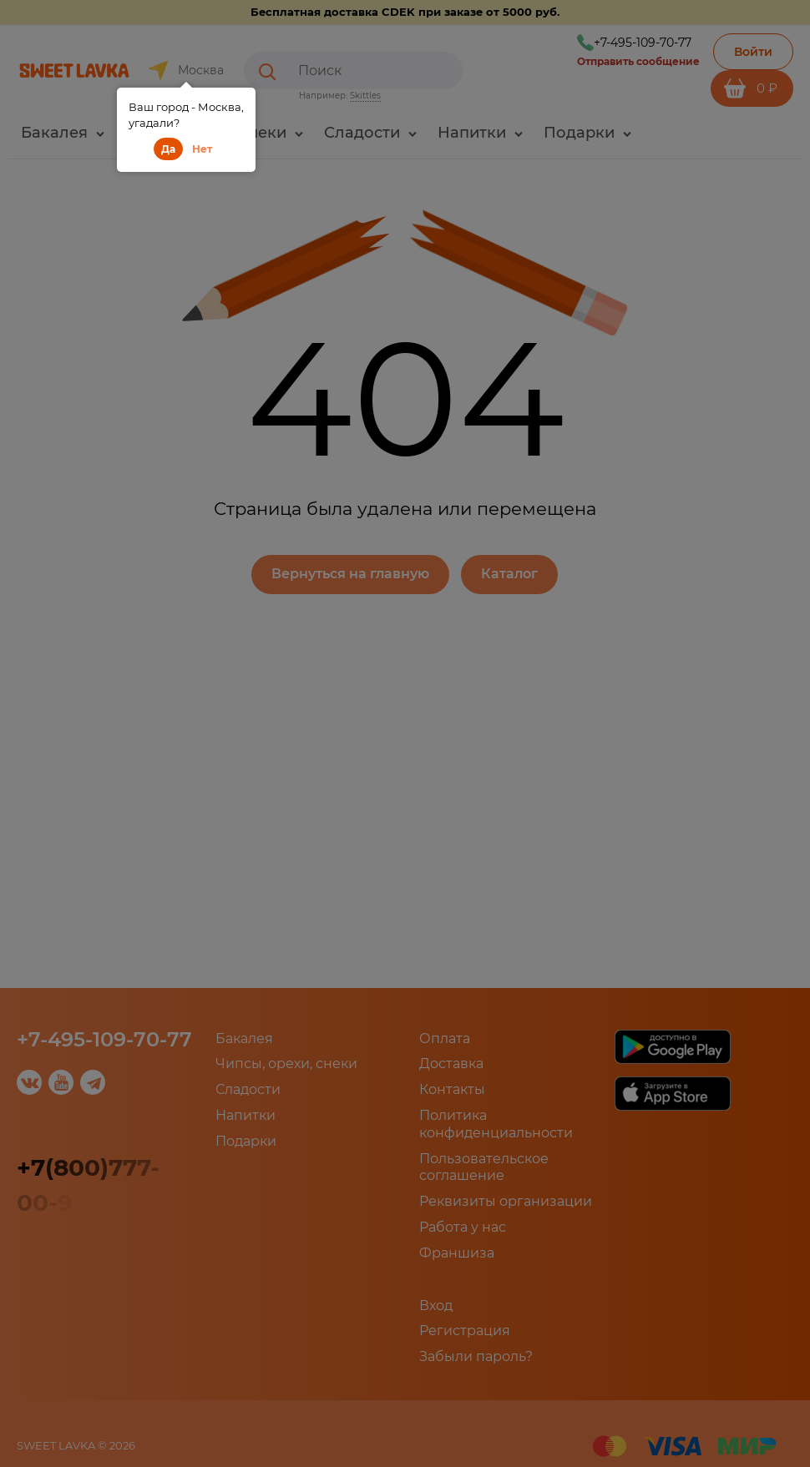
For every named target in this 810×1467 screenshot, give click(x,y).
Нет (202, 149)
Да (168, 149)
